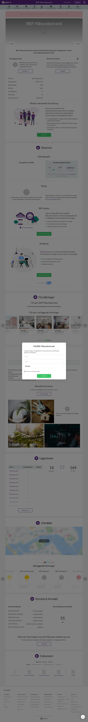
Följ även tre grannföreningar (33, 371)
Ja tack (44, 376)
